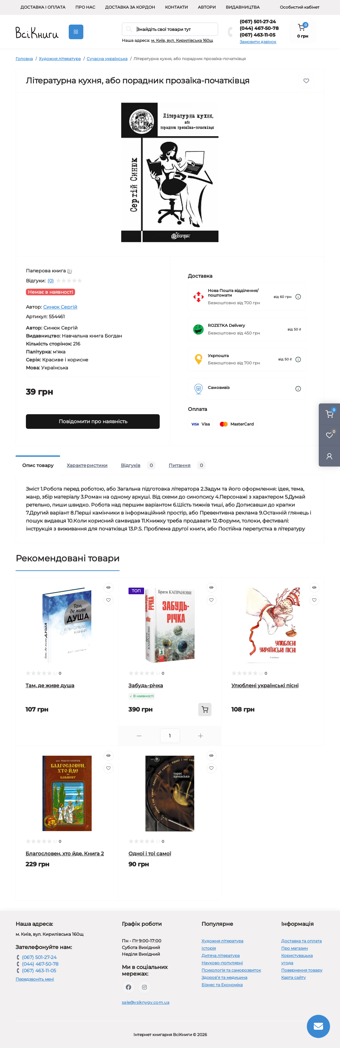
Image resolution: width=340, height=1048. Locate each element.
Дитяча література (221, 955)
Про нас (85, 7)
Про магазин (294, 948)
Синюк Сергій (60, 307)
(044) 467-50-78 (259, 28)
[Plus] (200, 736)
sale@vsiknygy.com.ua (145, 1002)
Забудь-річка (145, 685)
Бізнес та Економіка (222, 984)
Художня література (60, 58)
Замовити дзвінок (258, 41)
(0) (50, 280)
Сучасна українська (107, 58)
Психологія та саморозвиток (231, 970)
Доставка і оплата (43, 7)
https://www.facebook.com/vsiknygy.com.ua (128, 987)
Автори (207, 7)
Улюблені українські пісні (264, 685)
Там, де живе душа (50, 685)
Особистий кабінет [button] (299, 7)
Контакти (176, 7)
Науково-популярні (222, 962)
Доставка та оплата (301, 940)
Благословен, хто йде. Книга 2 (65, 853)
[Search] (129, 29)
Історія (209, 948)
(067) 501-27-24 (258, 22)
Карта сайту (293, 977)
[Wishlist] (109, 600)
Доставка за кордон (130, 7)
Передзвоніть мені (35, 979)
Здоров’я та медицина (224, 977)
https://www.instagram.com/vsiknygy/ (144, 987)
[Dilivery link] (298, 297)
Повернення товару (301, 970)
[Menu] (76, 32)
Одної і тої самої (149, 853)
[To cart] (205, 709)
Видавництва (243, 7)
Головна (24, 58)
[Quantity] (170, 735)
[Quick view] (109, 588)
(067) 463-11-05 (257, 35)
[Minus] (139, 736)
